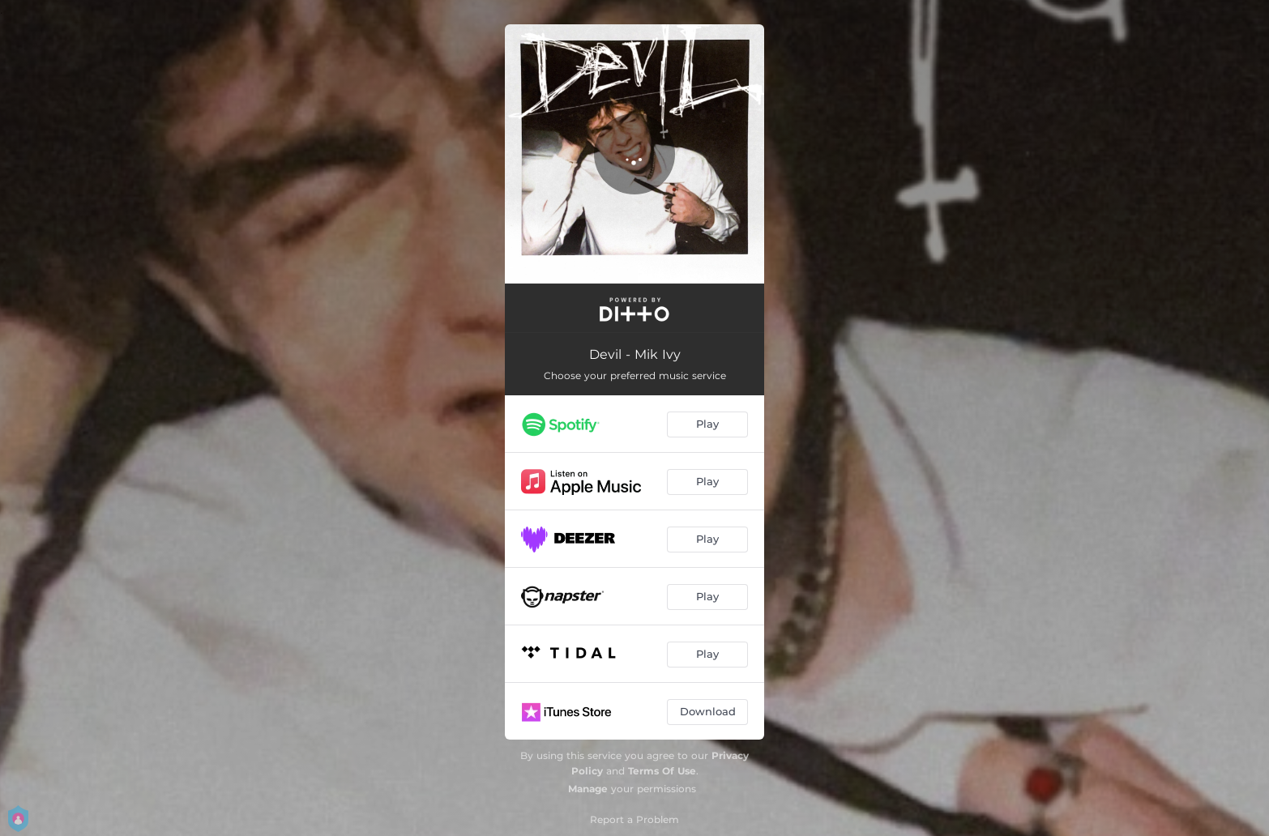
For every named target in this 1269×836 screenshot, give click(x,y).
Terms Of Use (662, 771)
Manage (588, 789)
